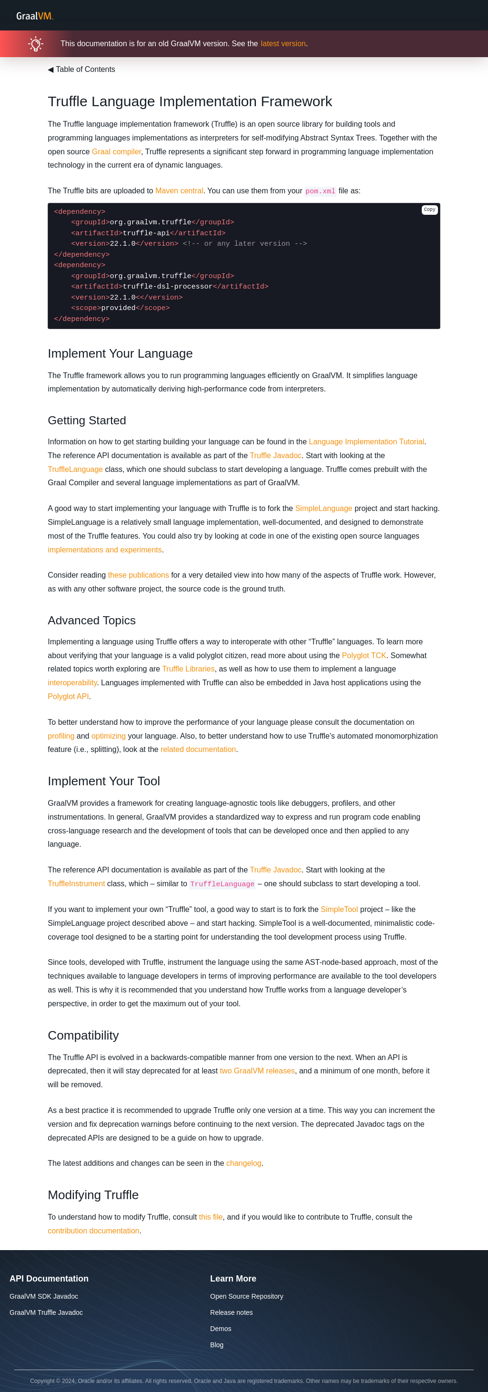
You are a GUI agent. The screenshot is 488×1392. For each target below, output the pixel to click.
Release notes (231, 1312)
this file (211, 1217)
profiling (61, 736)
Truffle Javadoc (276, 455)
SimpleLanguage (323, 508)
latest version (283, 44)
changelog (244, 1163)
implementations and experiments (105, 550)
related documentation (198, 749)
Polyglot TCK (364, 655)
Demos (220, 1328)
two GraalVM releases (257, 1071)
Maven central (179, 191)
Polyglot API (68, 696)
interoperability (72, 683)
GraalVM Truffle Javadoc (46, 1312)
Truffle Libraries (188, 669)
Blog (217, 1345)
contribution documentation (93, 1231)
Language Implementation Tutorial (366, 442)
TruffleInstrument (76, 884)
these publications (138, 575)
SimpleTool (339, 909)
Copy (430, 209)
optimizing (109, 736)
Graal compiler (116, 152)
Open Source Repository (246, 1296)
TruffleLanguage (75, 469)
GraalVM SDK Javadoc (44, 1296)
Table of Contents (81, 69)
